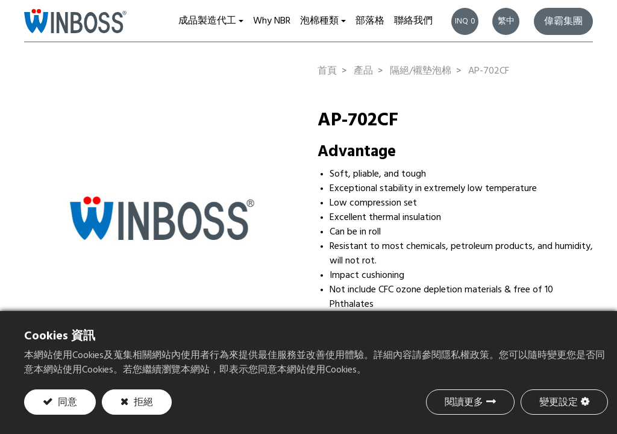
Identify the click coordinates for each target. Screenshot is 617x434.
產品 (363, 71)
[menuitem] (271, 21)
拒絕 (142, 402)
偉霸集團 (563, 22)
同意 (66, 402)
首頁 (327, 71)
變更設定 (558, 402)
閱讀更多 (464, 402)
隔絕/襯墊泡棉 (420, 71)
